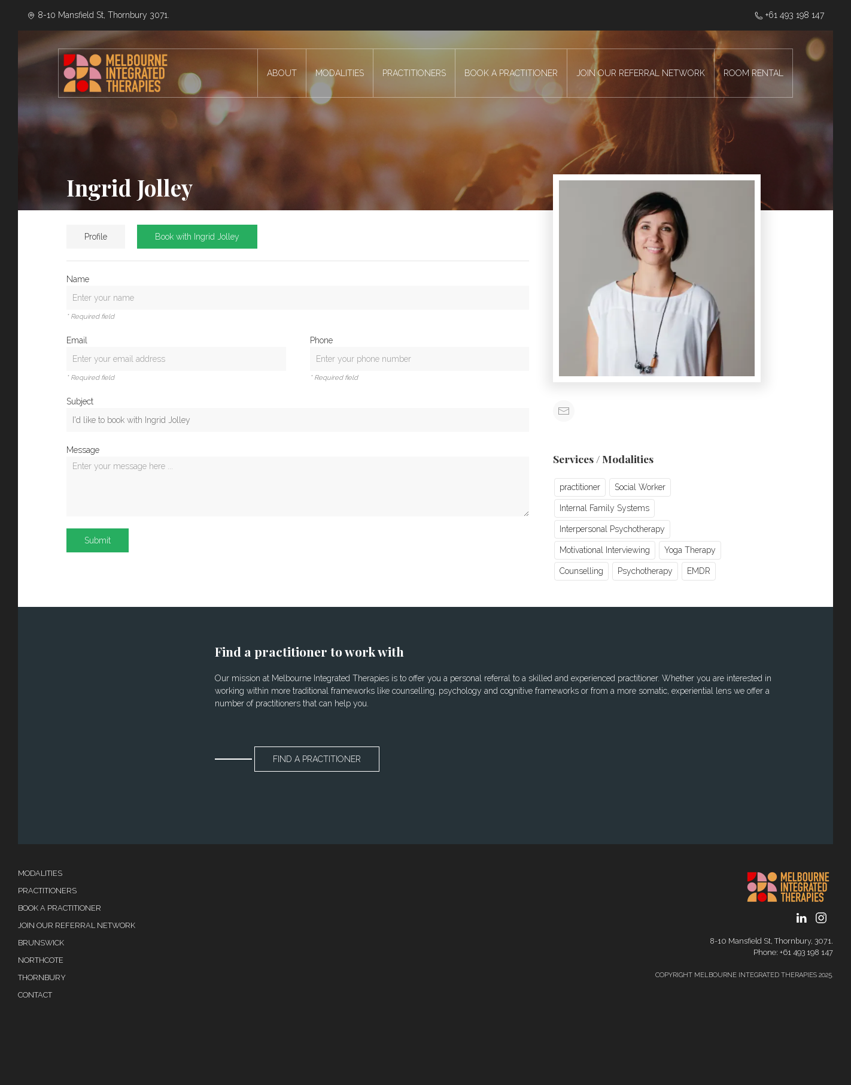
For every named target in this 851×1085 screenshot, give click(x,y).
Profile (95, 236)
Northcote (40, 960)
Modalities (40, 873)
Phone (321, 340)
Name (77, 279)
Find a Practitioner (317, 759)
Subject (79, 401)
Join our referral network (76, 925)
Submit (97, 540)
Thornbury (42, 977)
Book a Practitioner (59, 907)
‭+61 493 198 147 (789, 15)
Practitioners (47, 890)
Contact (35, 994)
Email (76, 340)
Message (82, 450)
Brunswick (41, 942)
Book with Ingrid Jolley (197, 236)
